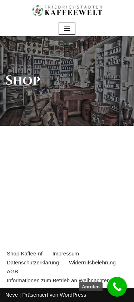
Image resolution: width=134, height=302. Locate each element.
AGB (12, 271)
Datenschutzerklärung (33, 262)
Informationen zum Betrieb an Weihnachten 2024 (65, 280)
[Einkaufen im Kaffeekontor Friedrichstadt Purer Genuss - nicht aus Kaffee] (67, 10)
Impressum (66, 253)
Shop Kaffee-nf (25, 253)
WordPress (73, 295)
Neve (11, 295)
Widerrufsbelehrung (92, 262)
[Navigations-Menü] (67, 29)
